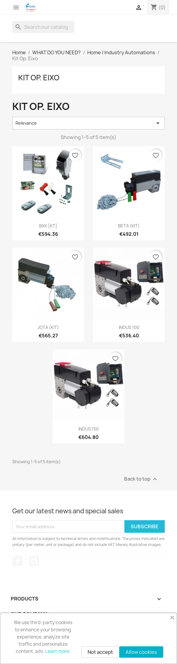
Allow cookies (141, 652)
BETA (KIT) (129, 226)
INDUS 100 (129, 327)
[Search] (43, 27)
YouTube (34, 561)
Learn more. (58, 651)
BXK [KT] (48, 226)
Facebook (17, 561)
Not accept (100, 652)
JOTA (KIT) (48, 327)
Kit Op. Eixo (38, 78)
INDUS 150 (88, 429)
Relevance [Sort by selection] (88, 123)
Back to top (141, 479)
